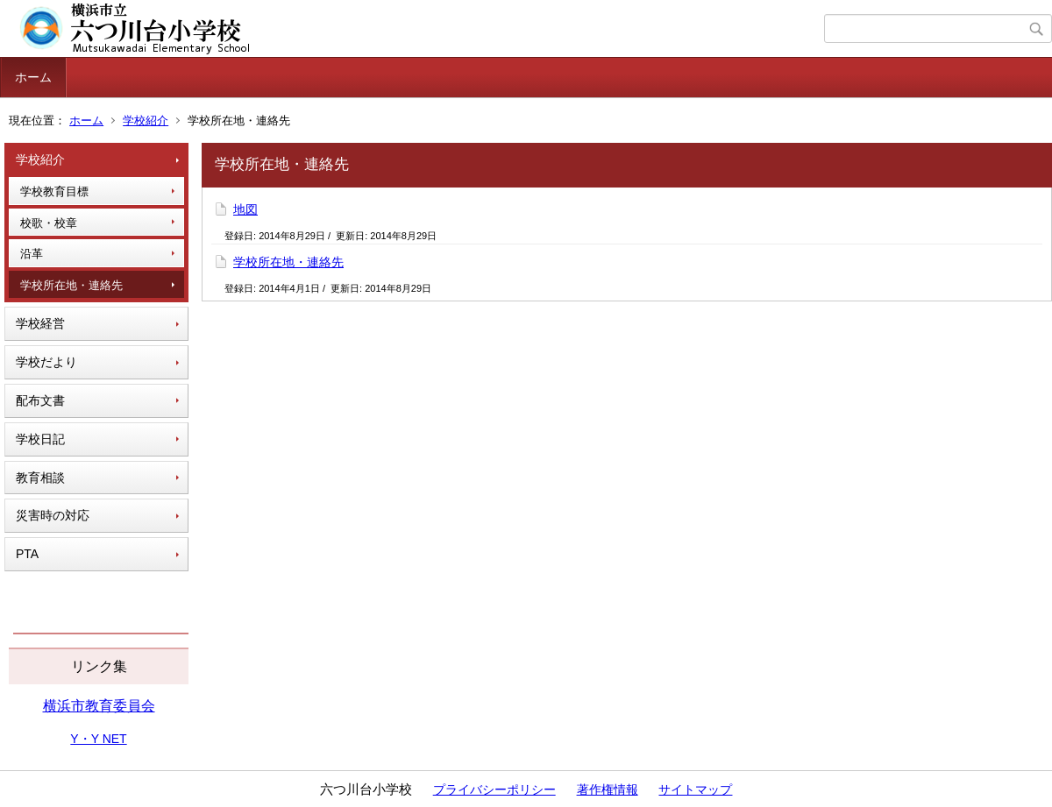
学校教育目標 (54, 191)
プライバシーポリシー (494, 789)
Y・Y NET (98, 739)
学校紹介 (145, 120)
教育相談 (40, 478)
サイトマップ (695, 789)
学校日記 (40, 439)
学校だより (46, 362)
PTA (27, 554)
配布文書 (40, 400)
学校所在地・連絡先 (71, 285)
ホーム (33, 77)
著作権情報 (607, 789)
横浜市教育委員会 (99, 705)
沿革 (31, 253)
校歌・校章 (48, 223)
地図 (245, 209)
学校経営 (40, 323)
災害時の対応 (52, 515)
